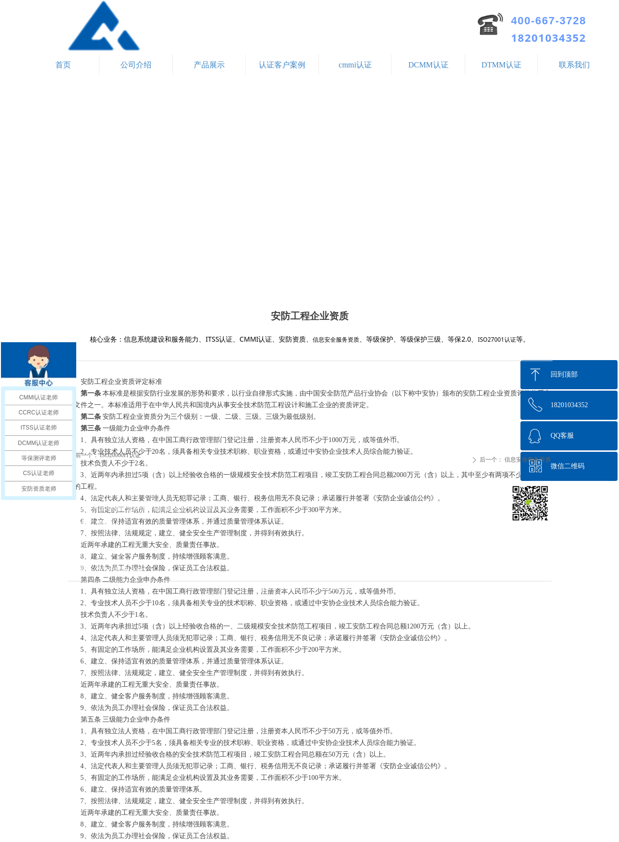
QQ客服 (562, 435)
